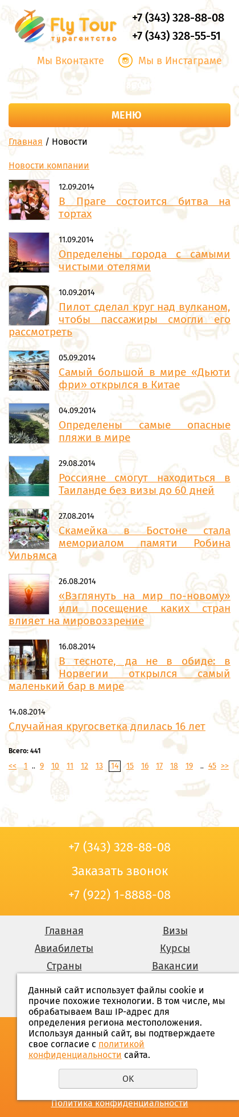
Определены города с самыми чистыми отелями (144, 260)
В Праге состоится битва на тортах (144, 207)
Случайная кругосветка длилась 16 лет (107, 726)
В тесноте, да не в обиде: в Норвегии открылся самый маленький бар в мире (119, 673)
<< (13, 766)
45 (212, 766)
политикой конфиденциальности (86, 1049)
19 (189, 766)
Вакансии (175, 966)
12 (84, 766)
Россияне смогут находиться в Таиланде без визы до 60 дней (144, 484)
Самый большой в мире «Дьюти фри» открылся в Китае (144, 378)
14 (114, 766)
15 (130, 766)
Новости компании (49, 165)
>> (225, 766)
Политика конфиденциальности (119, 1103)
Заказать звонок (119, 84)
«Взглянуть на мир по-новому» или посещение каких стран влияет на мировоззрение (119, 608)
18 (174, 766)
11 (70, 766)
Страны (64, 966)
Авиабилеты (64, 948)
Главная (26, 141)
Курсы (175, 948)
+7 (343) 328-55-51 (176, 36)
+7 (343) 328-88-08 (178, 17)
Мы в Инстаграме (180, 60)
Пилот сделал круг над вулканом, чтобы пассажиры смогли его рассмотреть (119, 319)
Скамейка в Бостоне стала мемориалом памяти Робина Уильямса (119, 543)
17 (159, 766)
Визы (175, 931)
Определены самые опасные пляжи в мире (144, 431)
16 (145, 766)
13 (99, 766)
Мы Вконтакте (70, 60)
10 (55, 766)
